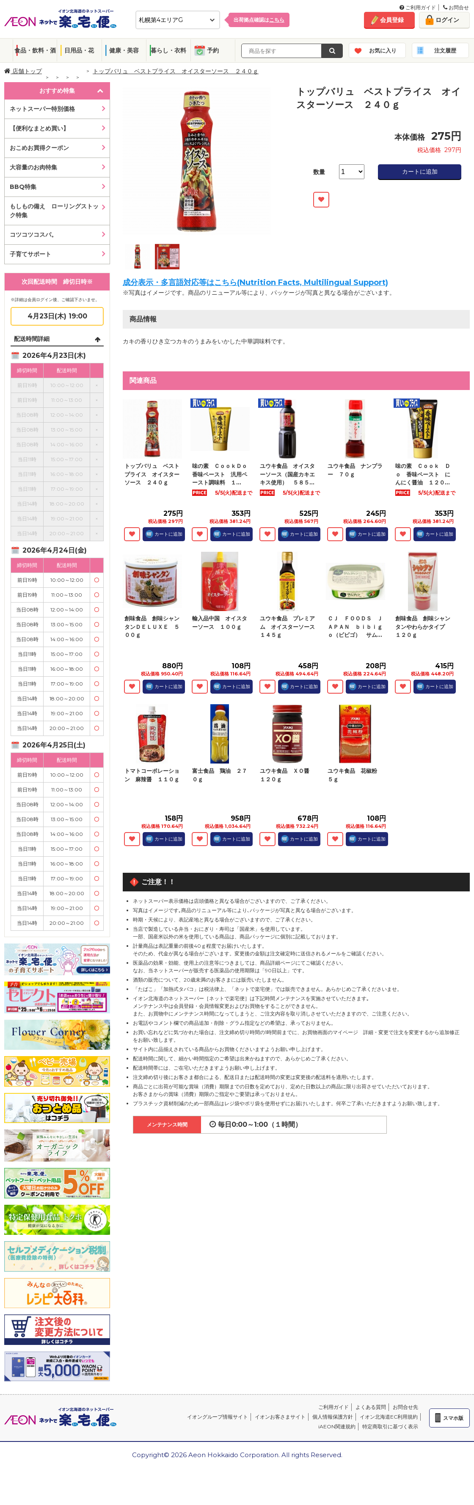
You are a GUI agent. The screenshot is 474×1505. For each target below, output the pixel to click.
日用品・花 (79, 50)
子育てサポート (30, 254)
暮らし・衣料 (168, 50)
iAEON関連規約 (337, 1426)
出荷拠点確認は (259, 20)
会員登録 (392, 20)
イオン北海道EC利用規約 (389, 1417)
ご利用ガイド (418, 7)
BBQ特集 (23, 187)
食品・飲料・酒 (35, 50)
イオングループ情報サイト (217, 1417)
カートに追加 (420, 171)
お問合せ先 (405, 1407)
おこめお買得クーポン (39, 148)
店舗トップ (23, 71)
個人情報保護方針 (332, 1417)
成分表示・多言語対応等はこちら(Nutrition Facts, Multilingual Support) (255, 282)
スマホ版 (453, 1418)
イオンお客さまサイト (280, 1417)
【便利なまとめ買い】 (39, 128)
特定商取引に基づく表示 (390, 1426)
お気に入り (383, 50)
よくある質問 (371, 1407)
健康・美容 (124, 50)
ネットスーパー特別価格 (42, 109)
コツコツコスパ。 (33, 234)
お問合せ (456, 7)
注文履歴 (445, 50)
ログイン (447, 20)
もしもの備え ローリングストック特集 (54, 210)
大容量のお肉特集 (33, 167)
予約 (213, 50)
